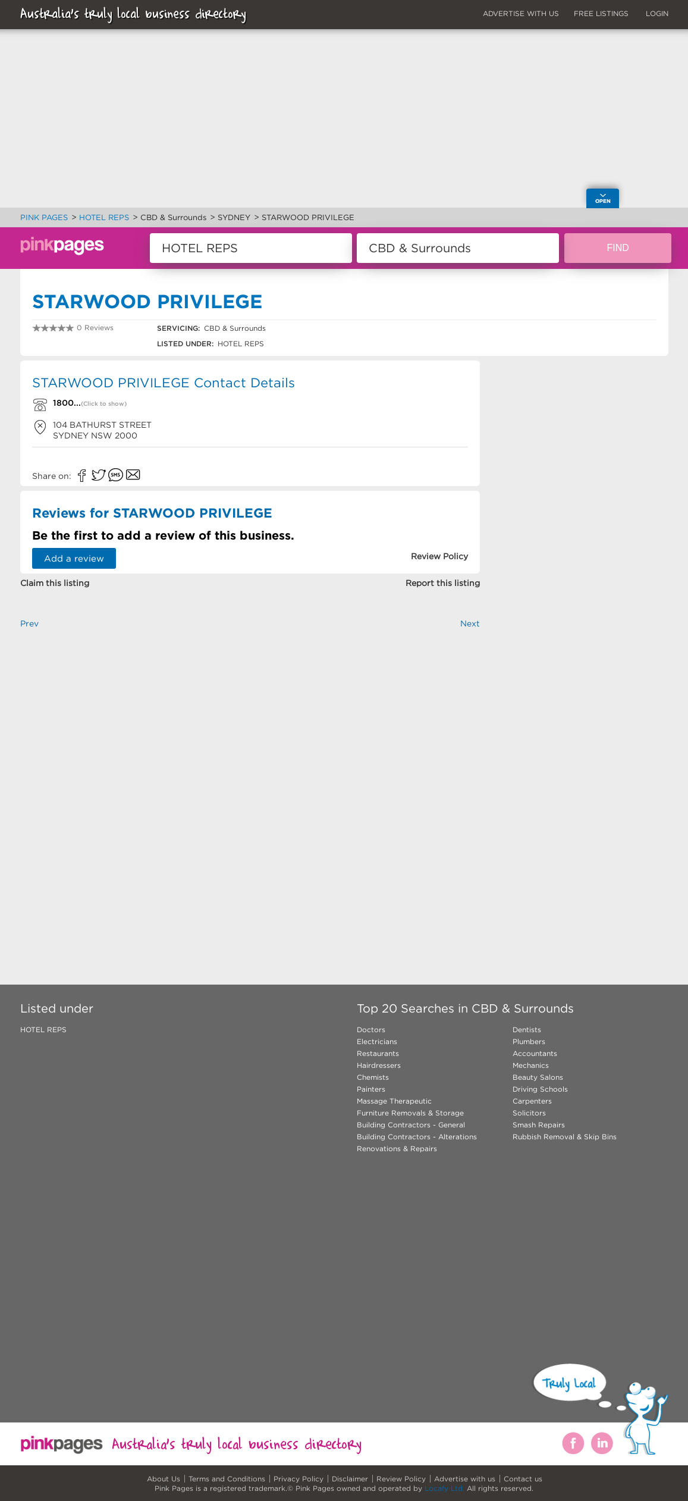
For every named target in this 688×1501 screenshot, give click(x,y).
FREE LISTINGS (601, 13)
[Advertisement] (250, 787)
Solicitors (529, 1113)
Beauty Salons (538, 1077)
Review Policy (401, 1479)
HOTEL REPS (43, 1029)
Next (470, 623)
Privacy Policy (298, 1479)
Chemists (373, 1077)
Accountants (535, 1053)
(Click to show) (104, 403)
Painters (371, 1089)
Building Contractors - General (411, 1125)
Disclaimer (350, 1479)
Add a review (74, 558)
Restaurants (378, 1053)
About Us (163, 1479)
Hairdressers (379, 1065)
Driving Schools (540, 1089)
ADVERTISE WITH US (521, 13)
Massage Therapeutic (394, 1101)
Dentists (527, 1029)
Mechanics (531, 1065)
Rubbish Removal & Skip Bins (565, 1136)
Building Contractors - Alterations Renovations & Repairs (417, 1142)
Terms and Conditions (227, 1479)
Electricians (377, 1041)
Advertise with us (464, 1479)
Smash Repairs (539, 1125)
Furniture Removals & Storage (410, 1113)
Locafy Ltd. (444, 1488)
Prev (29, 623)
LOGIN (657, 13)
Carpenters (532, 1101)
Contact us (523, 1479)
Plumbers (529, 1041)
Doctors (371, 1029)
